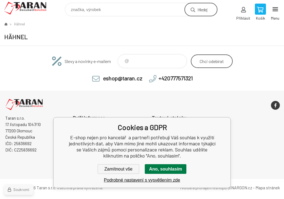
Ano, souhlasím (165, 169)
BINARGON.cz (239, 187)
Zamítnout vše (118, 169)
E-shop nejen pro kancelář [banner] (28, 8)
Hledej (202, 9)
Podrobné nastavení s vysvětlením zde (142, 180)
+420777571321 (175, 78)
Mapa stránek (267, 187)
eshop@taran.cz (122, 78)
